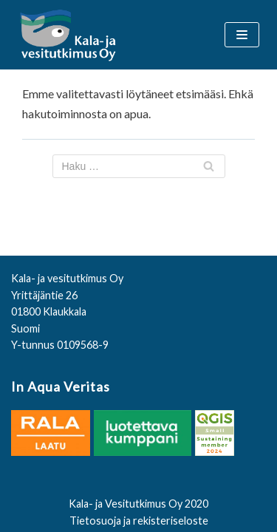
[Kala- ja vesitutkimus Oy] (69, 35)
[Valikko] (242, 34)
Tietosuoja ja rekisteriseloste (138, 520)
